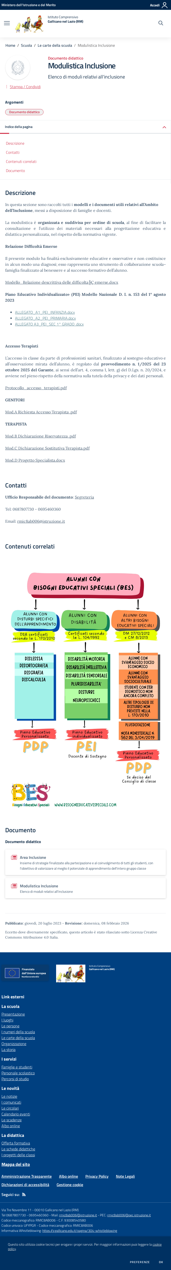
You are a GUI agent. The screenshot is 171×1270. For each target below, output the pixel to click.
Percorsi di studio (15, 1079)
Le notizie (9, 1096)
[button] (85, 127)
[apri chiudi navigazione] (7, 24)
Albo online (10, 1126)
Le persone (10, 1026)
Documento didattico (24, 111)
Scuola (26, 45)
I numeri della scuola (18, 1032)
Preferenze (140, 1262)
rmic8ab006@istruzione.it (41, 521)
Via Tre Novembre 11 (16, 1209)
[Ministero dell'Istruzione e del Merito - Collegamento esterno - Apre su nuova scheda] (28, 4)
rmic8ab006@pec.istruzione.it (129, 1215)
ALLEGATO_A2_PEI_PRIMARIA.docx (45, 318)
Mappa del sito (15, 1164)
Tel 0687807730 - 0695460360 (24, 1215)
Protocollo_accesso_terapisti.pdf (36, 387)
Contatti (12, 152)
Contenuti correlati (21, 161)
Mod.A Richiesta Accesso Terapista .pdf (41, 411)
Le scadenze (11, 1120)
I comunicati (11, 1102)
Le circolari (10, 1108)
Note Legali (125, 1176)
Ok (161, 1262)
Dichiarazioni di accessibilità (25, 1185)
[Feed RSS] (24, 1194)
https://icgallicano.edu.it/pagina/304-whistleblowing (79, 1230)
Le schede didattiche (18, 1149)
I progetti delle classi (18, 1155)
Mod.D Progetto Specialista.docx (35, 460)
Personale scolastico (18, 1073)
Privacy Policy (97, 1176)
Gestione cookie (70, 1185)
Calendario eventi (15, 1114)
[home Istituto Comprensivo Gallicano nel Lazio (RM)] (49, 23)
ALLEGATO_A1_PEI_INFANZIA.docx (45, 312)
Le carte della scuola (55, 45)
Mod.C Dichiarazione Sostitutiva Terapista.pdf (47, 448)
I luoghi (7, 1020)
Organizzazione (13, 1044)
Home (10, 45)
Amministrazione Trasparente (26, 1176)
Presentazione (13, 1014)
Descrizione (15, 143)
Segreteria (84, 497)
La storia (8, 1049)
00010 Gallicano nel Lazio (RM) (56, 1209)
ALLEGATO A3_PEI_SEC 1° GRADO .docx (49, 324)
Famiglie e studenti (16, 1067)
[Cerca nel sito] (161, 23)
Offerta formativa (15, 1143)
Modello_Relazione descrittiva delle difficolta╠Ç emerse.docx (61, 282)
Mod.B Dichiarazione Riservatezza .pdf (40, 436)
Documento (15, 170)
